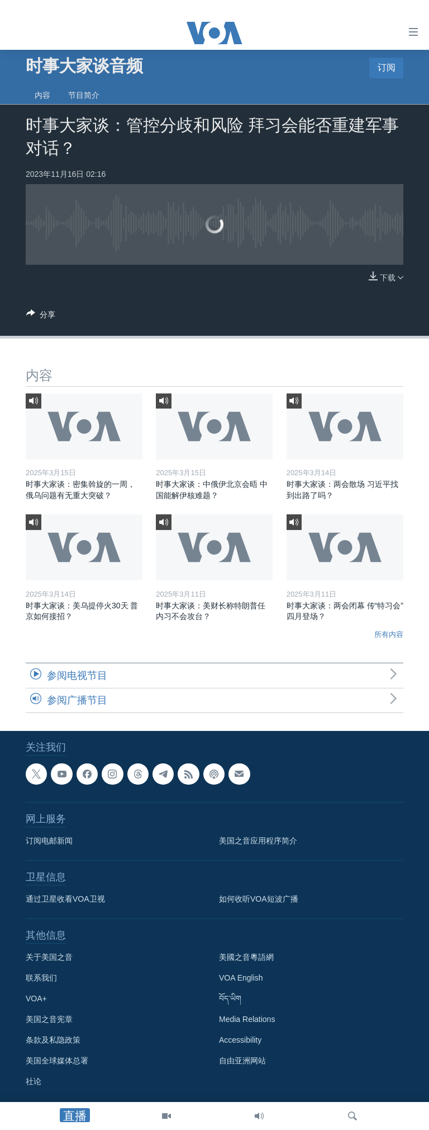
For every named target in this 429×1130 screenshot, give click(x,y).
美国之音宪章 (49, 1019)
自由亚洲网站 (242, 1061)
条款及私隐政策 (53, 1040)
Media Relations (247, 1019)
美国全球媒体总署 (57, 1061)
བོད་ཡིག (230, 999)
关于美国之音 (49, 957)
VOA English (241, 978)
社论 (33, 1081)
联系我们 (41, 978)
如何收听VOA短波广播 (258, 899)
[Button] (40, 316)
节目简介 (83, 95)
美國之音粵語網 (246, 957)
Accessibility (240, 1040)
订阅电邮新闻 (49, 841)
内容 (42, 95)
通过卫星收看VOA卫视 (65, 899)
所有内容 (388, 634)
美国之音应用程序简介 (258, 841)
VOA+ (36, 999)
